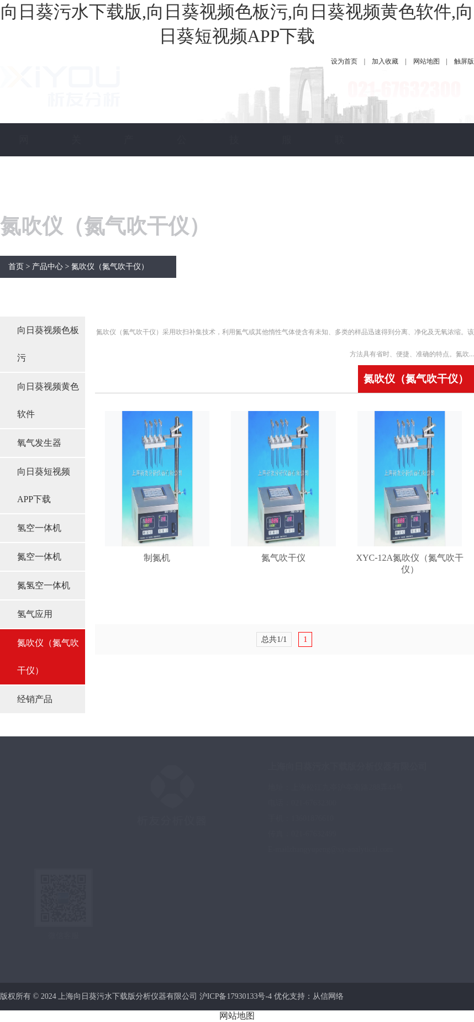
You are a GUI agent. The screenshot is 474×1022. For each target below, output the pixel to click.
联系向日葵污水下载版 (340, 289)
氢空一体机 (39, 528)
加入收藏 (385, 61)
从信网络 (328, 996)
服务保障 (287, 189)
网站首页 (24, 189)
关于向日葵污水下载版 (76, 289)
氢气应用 (34, 614)
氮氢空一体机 (43, 585)
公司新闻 (182, 189)
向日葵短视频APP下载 (43, 485)
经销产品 (34, 699)
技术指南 (234, 189)
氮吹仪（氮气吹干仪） (110, 266)
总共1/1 (274, 639)
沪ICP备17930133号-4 (235, 996)
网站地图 (426, 61)
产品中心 (129, 189)
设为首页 (344, 61)
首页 (16, 266)
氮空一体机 (39, 556)
